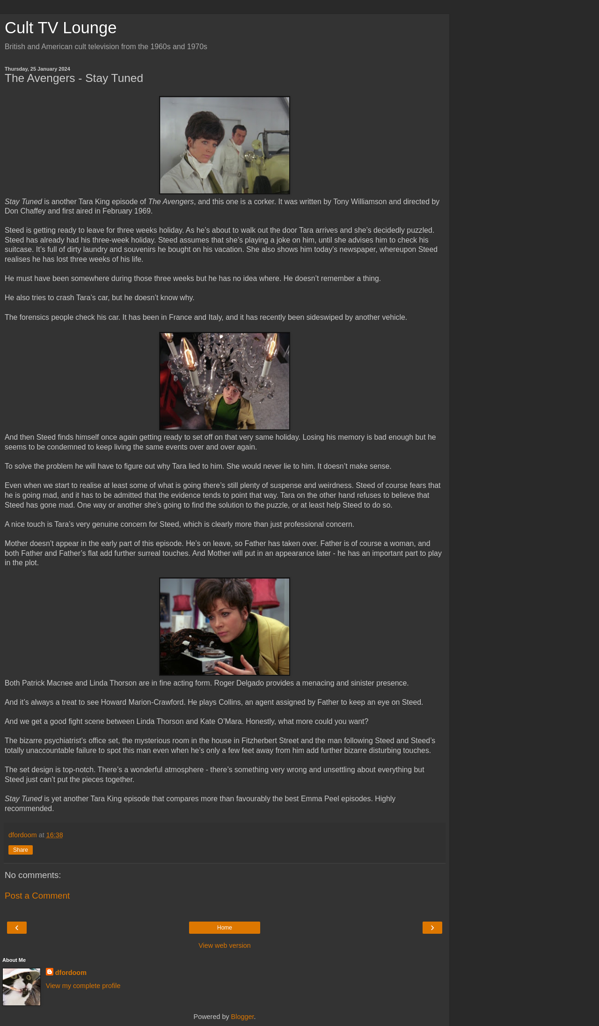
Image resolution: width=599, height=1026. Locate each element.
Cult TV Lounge (61, 28)
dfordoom (71, 972)
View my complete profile (83, 985)
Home (224, 927)
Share (20, 850)
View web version (224, 945)
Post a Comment (37, 896)
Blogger (242, 1016)
